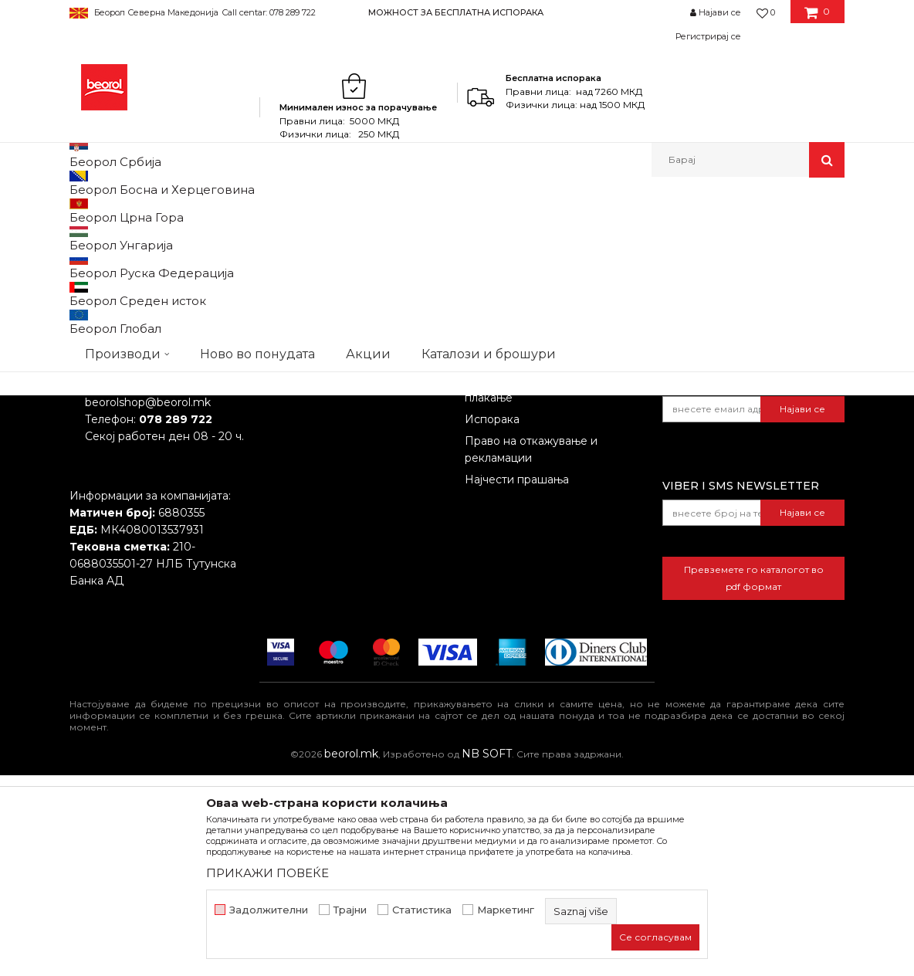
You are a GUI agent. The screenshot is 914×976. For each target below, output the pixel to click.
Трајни (350, 910)
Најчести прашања (517, 680)
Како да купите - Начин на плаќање (538, 589)
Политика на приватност (533, 560)
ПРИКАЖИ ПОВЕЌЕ (267, 873)
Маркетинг (505, 910)
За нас (285, 517)
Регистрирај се (708, 36)
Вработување (305, 560)
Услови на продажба (523, 517)
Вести (284, 538)
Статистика (422, 910)
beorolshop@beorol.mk (148, 603)
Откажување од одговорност (546, 538)
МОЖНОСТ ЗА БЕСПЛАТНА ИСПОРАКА (455, 12)
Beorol (83, 210)
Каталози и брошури (325, 581)
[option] (457, 12)
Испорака (492, 620)
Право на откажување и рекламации (531, 650)
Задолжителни (268, 910)
